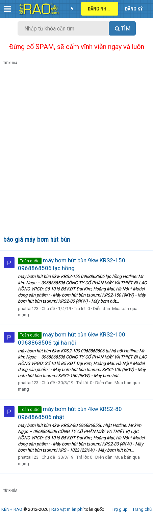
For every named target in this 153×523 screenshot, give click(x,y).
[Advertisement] (76, 151)
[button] (7, 8)
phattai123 (28, 308)
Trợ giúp (120, 509)
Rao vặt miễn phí (67, 509)
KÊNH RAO (11, 509)
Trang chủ (142, 509)
